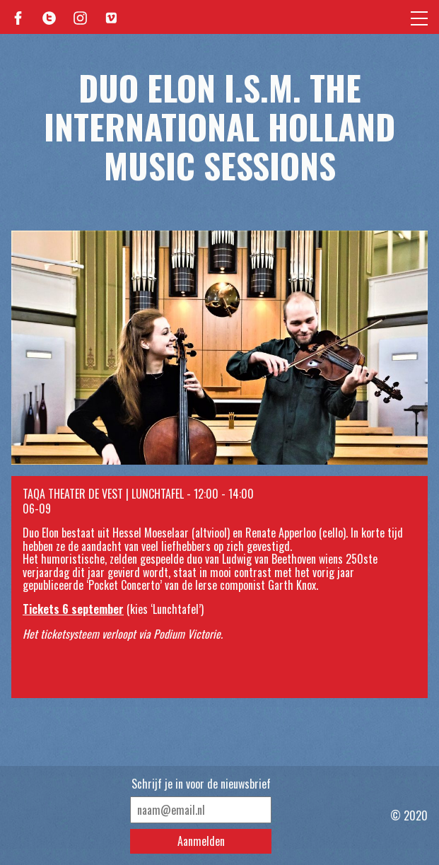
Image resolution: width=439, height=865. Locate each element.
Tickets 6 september (73, 608)
